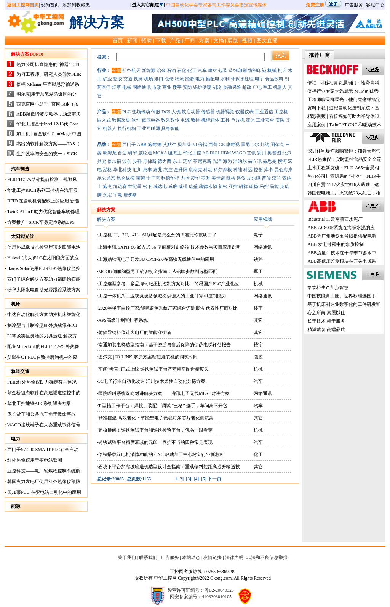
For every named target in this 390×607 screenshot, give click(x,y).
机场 (148, 79)
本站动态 (191, 557)
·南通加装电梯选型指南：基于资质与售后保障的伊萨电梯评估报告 (164, 344)
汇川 (137, 169)
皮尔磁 (254, 178)
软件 (136, 120)
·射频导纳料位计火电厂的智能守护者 (134, 332)
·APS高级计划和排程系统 (122, 320)
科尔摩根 (223, 169)
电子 (259, 79)
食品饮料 (274, 79)
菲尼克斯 (202, 161)
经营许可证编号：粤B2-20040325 (201, 590)
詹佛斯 (130, 195)
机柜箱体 (210, 120)
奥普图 (274, 153)
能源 (189, 79)
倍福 (202, 144)
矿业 (107, 79)
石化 (181, 70)
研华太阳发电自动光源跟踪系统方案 (43, 289)
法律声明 (234, 557)
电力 (200, 79)
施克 (107, 186)
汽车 (202, 70)
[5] (204, 479)
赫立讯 (255, 161)
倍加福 (114, 161)
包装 (222, 70)
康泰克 (195, 169)
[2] (181, 479)
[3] (188, 479)
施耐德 (154, 144)
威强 (182, 186)
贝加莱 (184, 144)
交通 (128, 79)
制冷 (217, 87)
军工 (267, 87)
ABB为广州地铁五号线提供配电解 (341, 236)
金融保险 (232, 87)
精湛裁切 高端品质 (326, 329)
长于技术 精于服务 (326, 321)
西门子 (129, 144)
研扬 (253, 186)
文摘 (218, 40)
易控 (264, 186)
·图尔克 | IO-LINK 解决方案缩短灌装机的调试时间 (147, 357)
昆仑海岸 (283, 169)
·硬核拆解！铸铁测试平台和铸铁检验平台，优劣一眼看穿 (155, 430)
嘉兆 (157, 169)
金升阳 (180, 169)
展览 (232, 40)
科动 (208, 169)
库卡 (268, 169)
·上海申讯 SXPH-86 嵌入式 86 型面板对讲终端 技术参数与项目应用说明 (169, 247)
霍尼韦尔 (250, 144)
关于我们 (127, 557)
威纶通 (145, 153)
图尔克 (277, 144)
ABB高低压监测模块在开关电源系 (341, 261)
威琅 (172, 186)
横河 (282, 161)
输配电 (212, 79)
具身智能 (170, 128)
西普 (212, 144)
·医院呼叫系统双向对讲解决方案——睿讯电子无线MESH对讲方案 (163, 393)
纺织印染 (257, 70)
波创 (126, 161)
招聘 (146, 40)
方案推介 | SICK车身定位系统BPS (40, 222)
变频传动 (141, 111)
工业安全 (265, 120)
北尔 (286, 153)
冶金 (161, 70)
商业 (166, 87)
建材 (212, 70)
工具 (225, 120)
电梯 (126, 87)
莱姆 (140, 178)
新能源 (148, 70)
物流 (179, 79)
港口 (158, 79)
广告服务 (354, 5)
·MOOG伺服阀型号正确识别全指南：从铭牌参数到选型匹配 (157, 271)
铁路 (138, 79)
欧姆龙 (110, 153)
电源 (185, 120)
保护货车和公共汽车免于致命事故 (41, 414)
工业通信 (264, 111)
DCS (165, 111)
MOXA (160, 153)
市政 (156, 87)
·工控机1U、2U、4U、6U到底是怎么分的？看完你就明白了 (157, 235)
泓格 (107, 169)
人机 (176, 111)
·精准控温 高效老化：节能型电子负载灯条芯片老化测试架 (155, 418)
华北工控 (192, 153)
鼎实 (101, 161)
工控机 (281, 111)
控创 (258, 169)
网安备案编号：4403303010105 (201, 596)
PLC (126, 111)
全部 (116, 70)
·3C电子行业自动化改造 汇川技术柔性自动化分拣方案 (151, 381)
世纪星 (135, 186)
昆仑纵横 (126, 178)
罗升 (205, 178)
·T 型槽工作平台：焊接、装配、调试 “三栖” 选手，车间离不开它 (162, 405)
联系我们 (148, 557)
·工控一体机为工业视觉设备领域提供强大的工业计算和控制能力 (161, 296)
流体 (250, 120)
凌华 (195, 178)
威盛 (193, 186)
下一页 (214, 479)
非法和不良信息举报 (267, 557)
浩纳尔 (240, 161)
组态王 (175, 153)
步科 (137, 161)
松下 (147, 186)
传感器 (208, 111)
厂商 (189, 40)
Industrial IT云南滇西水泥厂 (334, 219)
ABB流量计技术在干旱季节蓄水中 (341, 252)
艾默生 (169, 144)
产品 (175, 40)
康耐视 (233, 144)
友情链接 (212, 557)
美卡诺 (218, 178)
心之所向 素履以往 (326, 312)
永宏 (107, 195)
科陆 (237, 169)
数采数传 (170, 120)
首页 (117, 40)
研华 (132, 153)
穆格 (230, 178)
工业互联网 (148, 128)
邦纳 (264, 144)
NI (194, 144)
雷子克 (153, 178)
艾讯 (251, 153)
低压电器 (151, 120)
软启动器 (191, 111)
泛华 (187, 161)
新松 (222, 186)
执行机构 (127, 128)
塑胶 (117, 79)
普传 (266, 178)
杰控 (168, 169)
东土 (177, 161)
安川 (261, 153)
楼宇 (177, 87)
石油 (171, 70)
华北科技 (122, 169)
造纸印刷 (238, 70)
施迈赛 (120, 186)
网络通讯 (142, 87)
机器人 (280, 87)
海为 (227, 161)
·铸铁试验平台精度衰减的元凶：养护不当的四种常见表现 (155, 442)
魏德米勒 (208, 186)
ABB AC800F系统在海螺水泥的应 (340, 227)
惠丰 (147, 169)
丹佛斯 (150, 161)
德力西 (164, 161)
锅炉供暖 (202, 87)
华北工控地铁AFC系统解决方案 (38, 403)
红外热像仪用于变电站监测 (34, 460)
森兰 (276, 178)
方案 (204, 40)
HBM (226, 153)
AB (205, 153)
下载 (160, 40)
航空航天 (131, 70)
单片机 (238, 120)
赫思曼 (270, 161)
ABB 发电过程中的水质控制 (335, 244)
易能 (274, 186)
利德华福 (170, 178)
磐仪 (241, 178)
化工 (192, 70)
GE (222, 144)
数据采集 (121, 120)
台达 (122, 153)
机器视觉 (225, 111)
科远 (248, 169)
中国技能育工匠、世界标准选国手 (341, 296)
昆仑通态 (106, 178)
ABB (142, 144)
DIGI (214, 153)
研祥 (243, 186)
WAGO (239, 153)
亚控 (233, 186)
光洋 (217, 161)
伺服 (155, 111)
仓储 (169, 79)
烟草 (116, 87)
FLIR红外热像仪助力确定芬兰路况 (41, 382)
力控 (185, 178)
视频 (247, 40)
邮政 (246, 87)
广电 (257, 87)
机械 (272, 70)
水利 (225, 79)
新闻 (132, 40)
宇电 (117, 195)
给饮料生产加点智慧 (327, 287)
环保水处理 (242, 79)
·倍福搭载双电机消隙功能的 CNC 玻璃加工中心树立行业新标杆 (160, 454)
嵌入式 (104, 120)
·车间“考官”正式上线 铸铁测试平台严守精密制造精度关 (153, 369)
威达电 (160, 186)
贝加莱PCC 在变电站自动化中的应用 (43, 492)
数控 (195, 120)
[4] (196, 479)
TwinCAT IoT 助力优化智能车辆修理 (43, 211)
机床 (282, 70)
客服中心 (375, 5)
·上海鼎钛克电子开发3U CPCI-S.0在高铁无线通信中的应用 (155, 259)
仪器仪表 (244, 111)
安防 (187, 87)
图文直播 (267, 40)
